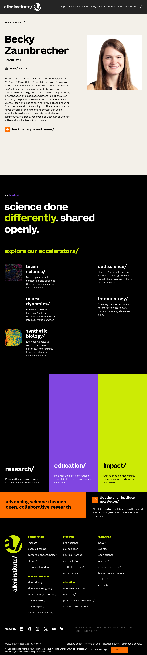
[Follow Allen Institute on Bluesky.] (62, 629)
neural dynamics (72, 555)
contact (102, 585)
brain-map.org (36, 607)
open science (105, 555)
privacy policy (74, 644)
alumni (32, 561)
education (89, 7)
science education (73, 588)
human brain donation (110, 573)
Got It (119, 650)
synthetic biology (73, 567)
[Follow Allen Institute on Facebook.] (30, 629)
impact (64, 7)
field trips (68, 595)
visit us (102, 579)
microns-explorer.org (40, 613)
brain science (70, 543)
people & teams (37, 549)
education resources (75, 607)
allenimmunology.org (40, 588)
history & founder (38, 567)
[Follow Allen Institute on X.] (46, 629)
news (100, 7)
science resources (126, 7)
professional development (78, 601)
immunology (70, 561)
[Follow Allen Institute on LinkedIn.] (22, 629)
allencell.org (35, 582)
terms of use (92, 644)
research (76, 7)
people (19, 22)
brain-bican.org (36, 601)
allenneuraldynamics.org (42, 595)
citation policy (111, 644)
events (109, 7)
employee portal (131, 644)
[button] (65, 7)
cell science (70, 549)
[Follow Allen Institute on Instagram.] (38, 629)
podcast (103, 561)
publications (70, 573)
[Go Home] (15, 563)
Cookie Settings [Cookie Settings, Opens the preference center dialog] (99, 650)
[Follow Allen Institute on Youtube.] (54, 629)
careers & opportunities (42, 555)
